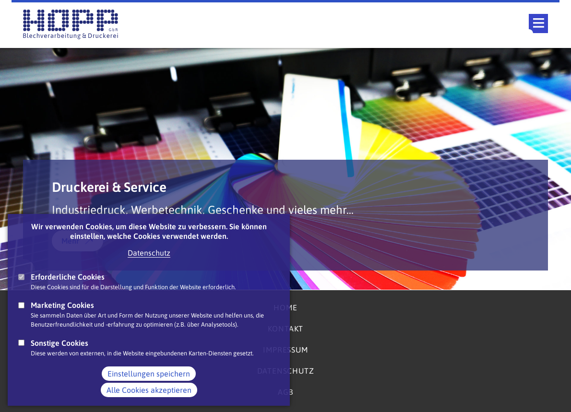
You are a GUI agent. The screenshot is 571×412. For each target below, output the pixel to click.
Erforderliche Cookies (68, 286)
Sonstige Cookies (59, 352)
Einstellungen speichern (148, 383)
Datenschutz (149, 262)
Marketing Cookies (62, 314)
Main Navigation (538, 23)
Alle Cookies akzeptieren (149, 399)
